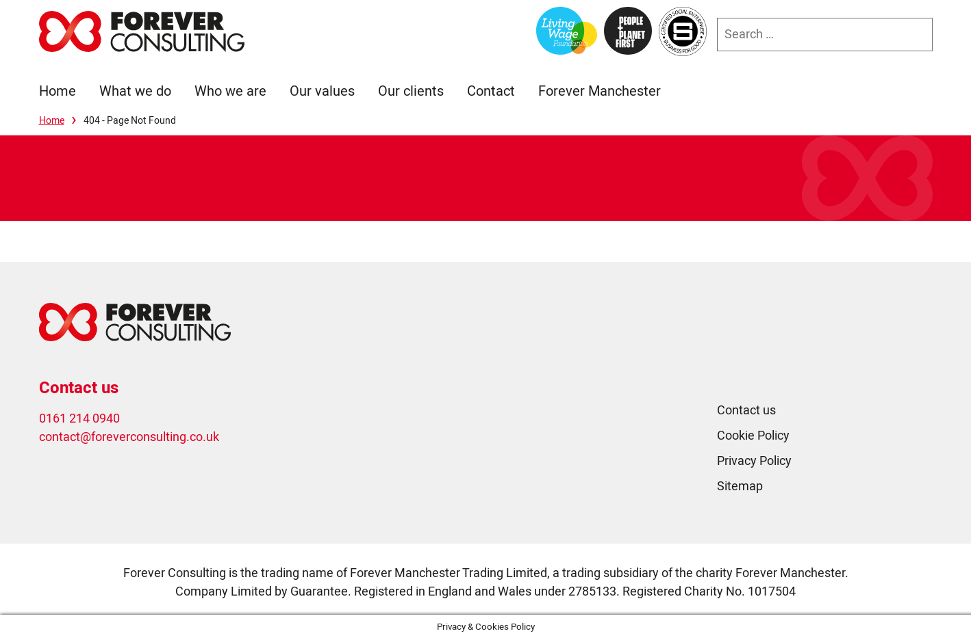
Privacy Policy (754, 461)
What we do (135, 91)
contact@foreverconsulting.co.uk (129, 437)
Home (57, 91)
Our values (322, 91)
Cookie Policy (753, 436)
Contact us (746, 410)
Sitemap (740, 486)
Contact (491, 91)
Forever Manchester (599, 91)
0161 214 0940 (79, 419)
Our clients (411, 91)
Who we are (230, 91)
